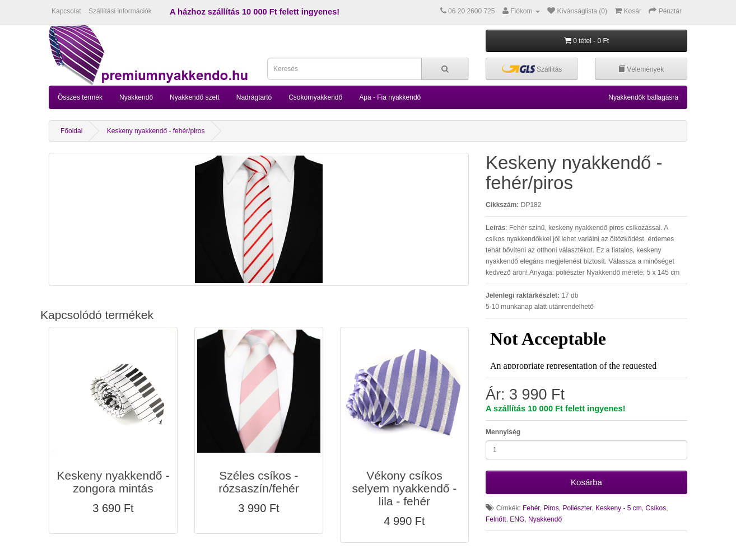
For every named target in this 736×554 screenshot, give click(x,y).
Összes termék (80, 97)
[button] (113, 430)
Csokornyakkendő (315, 97)
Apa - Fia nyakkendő (390, 97)
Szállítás (532, 68)
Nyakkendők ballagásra (643, 97)
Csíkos (655, 508)
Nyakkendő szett (195, 97)
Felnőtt (496, 519)
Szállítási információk (120, 11)
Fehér (531, 508)
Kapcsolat (66, 11)
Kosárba (586, 482)
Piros (550, 508)
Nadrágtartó (254, 97)
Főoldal (71, 131)
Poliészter (576, 508)
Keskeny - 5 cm (618, 508)
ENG (517, 519)
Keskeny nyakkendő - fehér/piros (156, 131)
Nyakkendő (136, 97)
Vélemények (641, 69)
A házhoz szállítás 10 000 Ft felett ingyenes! (254, 11)
